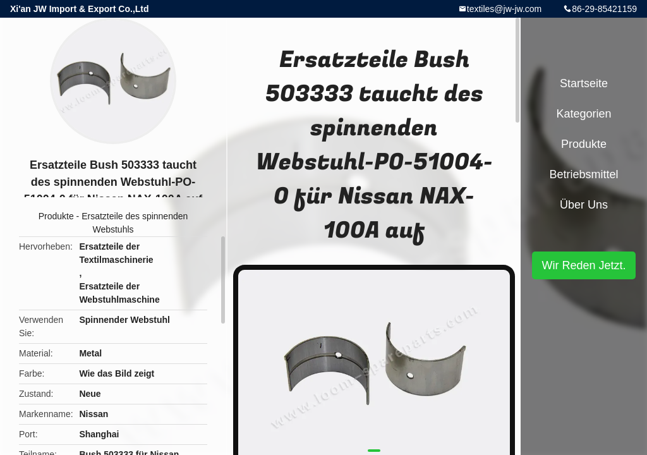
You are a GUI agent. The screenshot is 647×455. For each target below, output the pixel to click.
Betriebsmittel (583, 174)
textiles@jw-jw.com (504, 9)
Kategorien (583, 113)
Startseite (584, 83)
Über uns (584, 204)
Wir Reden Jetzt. (583, 265)
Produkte (56, 216)
